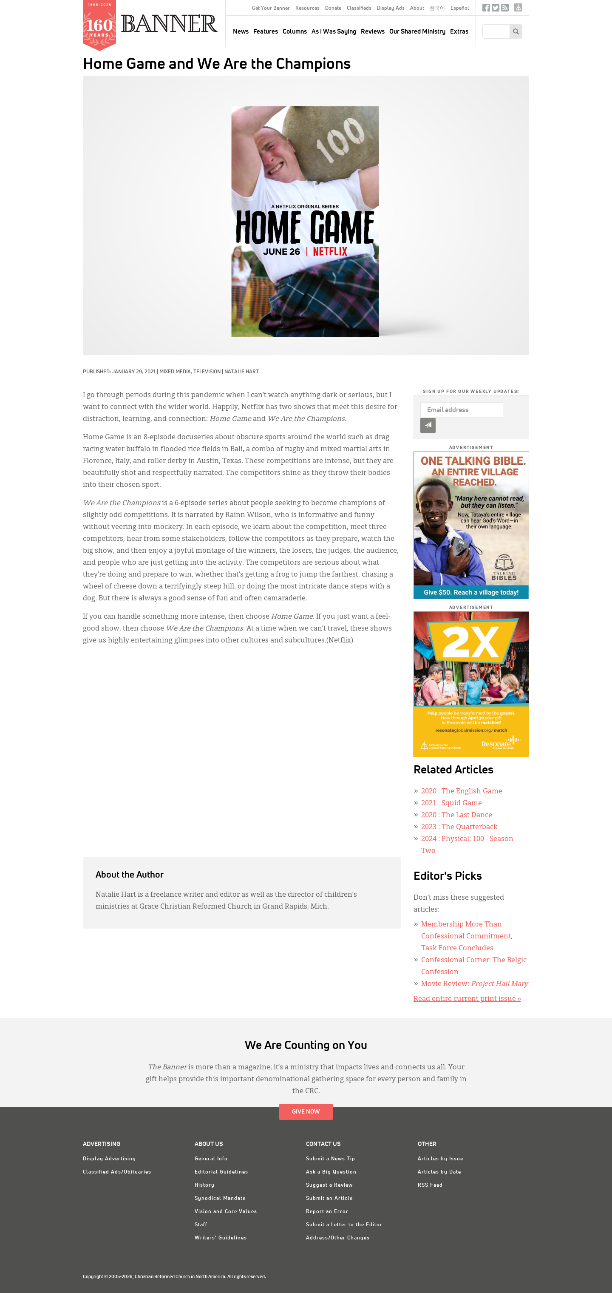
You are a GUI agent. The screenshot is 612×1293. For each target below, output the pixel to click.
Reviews (373, 31)
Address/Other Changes (338, 1238)
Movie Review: (474, 984)
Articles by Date (439, 1172)
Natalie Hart (241, 372)
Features (265, 31)
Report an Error (327, 1211)
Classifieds (359, 8)
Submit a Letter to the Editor (344, 1225)
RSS (505, 10)
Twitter (495, 10)
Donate (333, 8)
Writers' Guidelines (221, 1238)
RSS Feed (430, 1185)
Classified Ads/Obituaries (117, 1172)
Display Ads (391, 8)
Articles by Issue (440, 1159)
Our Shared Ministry (417, 31)
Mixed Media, (176, 372)
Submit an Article (329, 1198)
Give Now (306, 1112)
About (417, 8)
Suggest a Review (329, 1185)
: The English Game (461, 791)
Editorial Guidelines (221, 1172)
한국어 (437, 8)
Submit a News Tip (330, 1159)
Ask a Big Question (331, 1172)
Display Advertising (109, 1159)
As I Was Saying (334, 31)
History (205, 1185)
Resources (307, 8)
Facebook (486, 10)
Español (459, 8)
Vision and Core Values (226, 1211)
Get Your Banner (271, 8)
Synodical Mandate (220, 1198)
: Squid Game (451, 803)
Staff (201, 1225)
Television (207, 372)
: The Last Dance (456, 815)
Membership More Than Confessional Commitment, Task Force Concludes (467, 936)
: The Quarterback (459, 827)
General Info (211, 1159)
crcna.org (518, 7)
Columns (295, 31)
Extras (459, 31)
